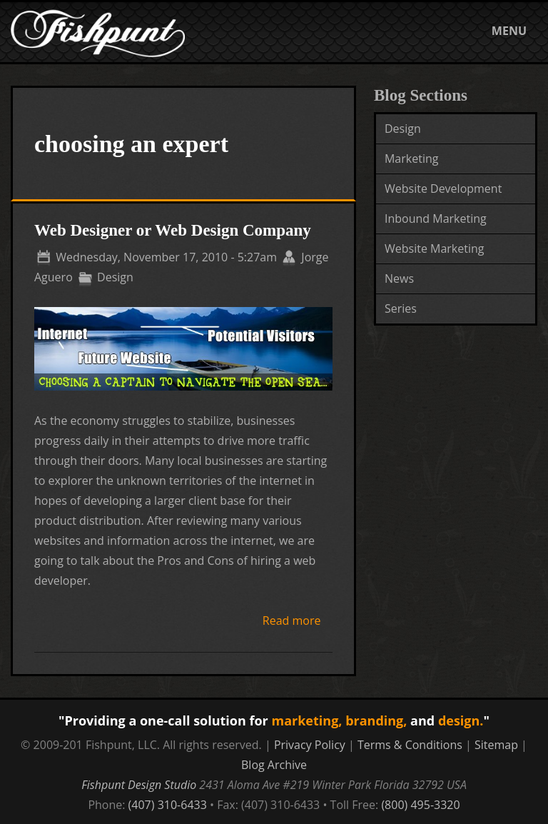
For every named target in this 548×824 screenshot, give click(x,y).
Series (401, 308)
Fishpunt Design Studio (138, 785)
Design (403, 128)
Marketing (411, 158)
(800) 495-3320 (420, 805)
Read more (292, 620)
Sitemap (496, 745)
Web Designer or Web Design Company (172, 230)
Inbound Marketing (436, 218)
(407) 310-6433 (167, 805)
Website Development (443, 188)
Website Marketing (434, 248)
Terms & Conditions (409, 745)
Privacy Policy (309, 745)
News (399, 278)
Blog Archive (274, 765)
